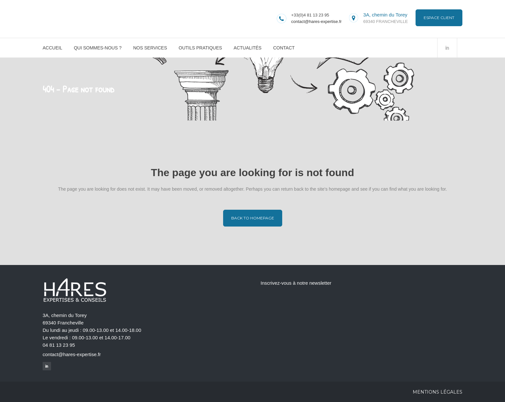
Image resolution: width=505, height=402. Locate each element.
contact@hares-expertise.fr (316, 21)
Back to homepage (252, 218)
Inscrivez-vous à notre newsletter (296, 283)
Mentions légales (437, 392)
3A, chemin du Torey (385, 14)
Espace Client (439, 17)
